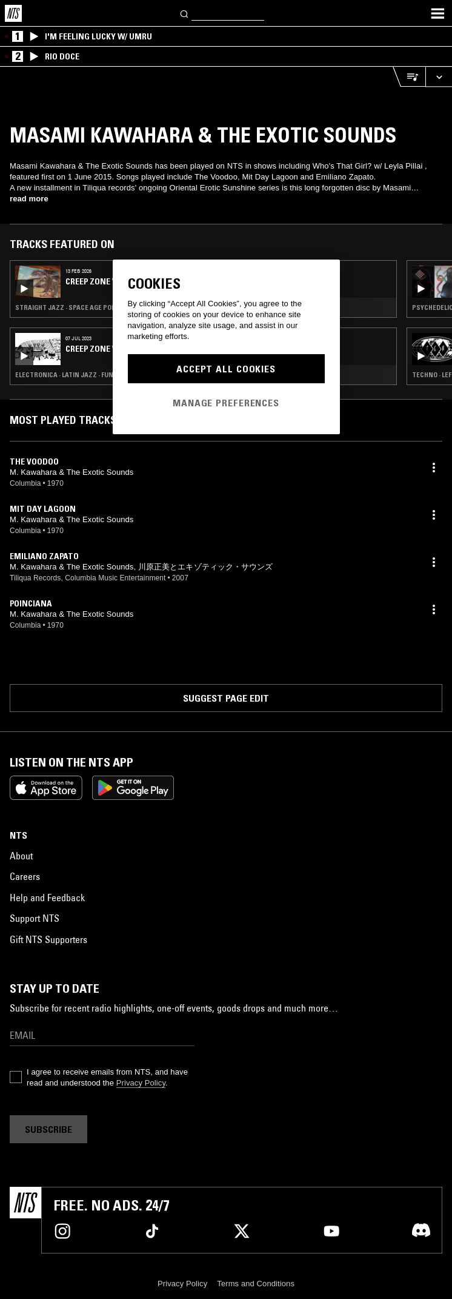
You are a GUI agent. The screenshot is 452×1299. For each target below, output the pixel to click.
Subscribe (48, 1129)
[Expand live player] (438, 77)
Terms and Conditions (255, 1283)
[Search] (184, 13)
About (21, 856)
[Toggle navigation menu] (437, 13)
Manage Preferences (226, 403)
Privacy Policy (140, 1082)
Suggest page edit (226, 698)
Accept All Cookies (226, 369)
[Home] (13, 13)
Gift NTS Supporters (48, 939)
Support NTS (34, 918)
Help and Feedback (47, 897)
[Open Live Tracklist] (409, 77)
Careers (25, 876)
